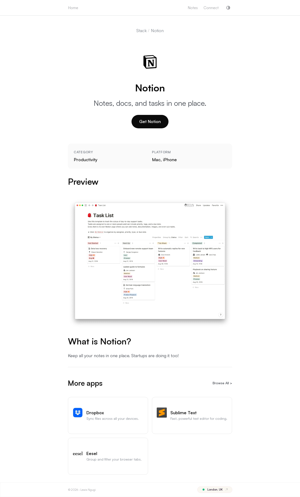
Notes (193, 7)
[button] (228, 8)
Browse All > (222, 383)
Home (73, 7)
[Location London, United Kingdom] (214, 489)
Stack (141, 30)
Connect (211, 7)
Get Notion (150, 121)
